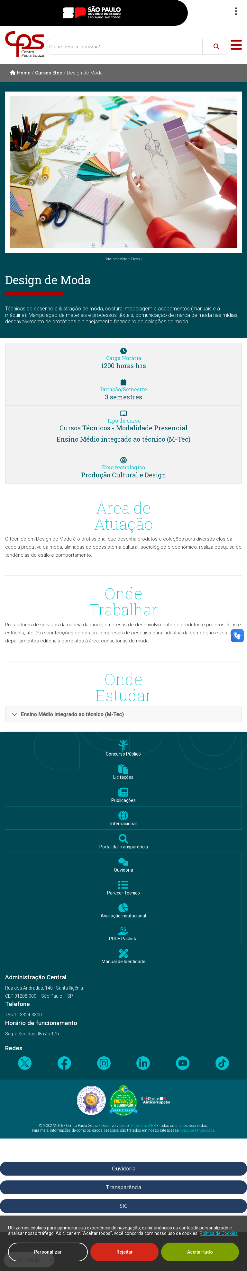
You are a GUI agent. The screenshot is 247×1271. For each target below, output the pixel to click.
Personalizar (48, 1252)
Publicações (123, 800)
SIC (123, 1205)
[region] (123, 1243)
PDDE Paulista (123, 938)
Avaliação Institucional (123, 916)
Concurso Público (123, 754)
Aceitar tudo (200, 1252)
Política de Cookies (219, 1233)
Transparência (123, 1187)
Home (20, 73)
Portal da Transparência (123, 847)
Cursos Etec (48, 73)
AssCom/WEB (143, 1125)
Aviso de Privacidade (196, 1130)
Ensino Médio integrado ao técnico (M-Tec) (123, 439)
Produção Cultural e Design (123, 475)
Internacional (123, 823)
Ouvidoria (123, 870)
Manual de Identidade (123, 961)
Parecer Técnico (123, 893)
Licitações (123, 777)
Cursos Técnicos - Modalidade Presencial (123, 428)
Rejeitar (124, 1252)
